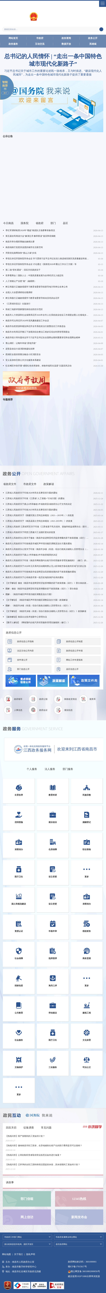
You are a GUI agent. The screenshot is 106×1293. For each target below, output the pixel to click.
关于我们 (18, 1254)
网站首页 (13, 38)
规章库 (92, 699)
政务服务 (13, 44)
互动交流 (39, 44)
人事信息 (18, 710)
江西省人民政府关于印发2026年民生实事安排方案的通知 (31, 493)
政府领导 (18, 699)
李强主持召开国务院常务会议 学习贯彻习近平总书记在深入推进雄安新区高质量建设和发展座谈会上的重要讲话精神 (47, 258)
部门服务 (68, 769)
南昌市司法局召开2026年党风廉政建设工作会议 (27, 321)
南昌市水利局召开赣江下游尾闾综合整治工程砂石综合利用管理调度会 (38, 332)
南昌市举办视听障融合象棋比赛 (20, 242)
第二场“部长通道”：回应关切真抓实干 (23, 270)
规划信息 (68, 710)
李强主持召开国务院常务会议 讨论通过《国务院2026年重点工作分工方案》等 (41, 264)
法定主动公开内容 (25, 651)
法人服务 (50, 769)
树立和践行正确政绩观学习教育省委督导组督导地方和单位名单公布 (37, 287)
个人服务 (32, 769)
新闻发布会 (79, 1217)
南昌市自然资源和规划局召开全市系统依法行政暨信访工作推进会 (36, 326)
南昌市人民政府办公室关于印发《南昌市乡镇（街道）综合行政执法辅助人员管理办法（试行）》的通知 (47, 549)
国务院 (25, 223)
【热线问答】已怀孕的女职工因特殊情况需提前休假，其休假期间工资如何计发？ (43, 1166)
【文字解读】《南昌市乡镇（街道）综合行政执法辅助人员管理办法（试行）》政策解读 (46, 611)
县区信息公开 (72, 669)
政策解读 (48, 484)
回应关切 (11, 1127)
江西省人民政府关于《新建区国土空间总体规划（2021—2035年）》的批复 (40, 515)
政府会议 (43, 710)
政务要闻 (66, 38)
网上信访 (27, 1217)
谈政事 (10, 1182)
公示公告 (8, 136)
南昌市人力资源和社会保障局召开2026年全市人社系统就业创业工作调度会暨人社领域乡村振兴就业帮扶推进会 (47, 315)
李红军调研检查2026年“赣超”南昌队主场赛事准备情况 (30, 230)
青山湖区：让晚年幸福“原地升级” (21, 343)
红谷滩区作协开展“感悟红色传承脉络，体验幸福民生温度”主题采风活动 (38, 366)
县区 (65, 223)
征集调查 (28, 1127)
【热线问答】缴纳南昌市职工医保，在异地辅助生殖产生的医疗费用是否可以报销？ (44, 1147)
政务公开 (92, 38)
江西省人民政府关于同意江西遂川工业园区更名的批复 (30, 532)
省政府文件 (9, 484)
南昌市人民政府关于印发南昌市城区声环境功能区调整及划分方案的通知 (39, 543)
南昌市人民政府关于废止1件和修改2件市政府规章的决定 (31, 555)
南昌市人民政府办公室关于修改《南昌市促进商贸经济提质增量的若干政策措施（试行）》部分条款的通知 (47, 538)
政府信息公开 (14, 632)
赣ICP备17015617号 (77, 1266)
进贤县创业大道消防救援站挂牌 (20, 349)
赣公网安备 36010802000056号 (84, 1271)
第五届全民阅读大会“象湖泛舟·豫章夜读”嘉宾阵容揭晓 (30, 236)
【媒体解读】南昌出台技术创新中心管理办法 (26, 617)
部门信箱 (27, 1199)
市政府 (39, 38)
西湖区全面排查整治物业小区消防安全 (23, 354)
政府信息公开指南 (25, 641)
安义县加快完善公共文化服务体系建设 (23, 360)
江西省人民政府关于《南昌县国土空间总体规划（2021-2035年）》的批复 (39, 521)
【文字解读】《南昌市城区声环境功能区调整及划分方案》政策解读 (37, 600)
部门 (53, 223)
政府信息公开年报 (74, 651)
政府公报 (43, 699)
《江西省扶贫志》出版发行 (18, 304)
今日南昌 (8, 223)
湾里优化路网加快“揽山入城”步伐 (21, 253)
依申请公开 (22, 660)
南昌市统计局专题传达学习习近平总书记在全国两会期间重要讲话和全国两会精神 (43, 337)
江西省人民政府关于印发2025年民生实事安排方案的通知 (31, 510)
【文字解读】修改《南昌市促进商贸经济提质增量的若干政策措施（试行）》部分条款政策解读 (47, 583)
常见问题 (46, 1127)
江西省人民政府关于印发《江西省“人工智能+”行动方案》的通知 (35, 498)
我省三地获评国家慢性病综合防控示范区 (24, 309)
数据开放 (66, 44)
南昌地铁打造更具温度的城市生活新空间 (24, 247)
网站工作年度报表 (74, 660)
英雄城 (92, 44)
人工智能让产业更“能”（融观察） (21, 281)
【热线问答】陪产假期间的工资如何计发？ (25, 1138)
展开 (5, 93)
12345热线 (79, 1199)
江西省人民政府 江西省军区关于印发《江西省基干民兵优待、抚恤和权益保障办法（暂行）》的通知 (47, 527)
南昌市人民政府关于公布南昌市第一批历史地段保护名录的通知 (34, 577)
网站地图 (6, 1254)
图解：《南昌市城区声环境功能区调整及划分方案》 (29, 594)
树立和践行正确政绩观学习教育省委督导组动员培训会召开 (32, 298)
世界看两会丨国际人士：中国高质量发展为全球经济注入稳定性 (34, 275)
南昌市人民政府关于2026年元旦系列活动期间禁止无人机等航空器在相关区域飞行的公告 (46, 566)
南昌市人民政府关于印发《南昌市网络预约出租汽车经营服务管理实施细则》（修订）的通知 (47, 560)
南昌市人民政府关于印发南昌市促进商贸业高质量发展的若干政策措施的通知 (41, 572)
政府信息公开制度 (74, 641)
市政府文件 (29, 484)
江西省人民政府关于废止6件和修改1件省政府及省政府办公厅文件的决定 (39, 504)
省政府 (39, 223)
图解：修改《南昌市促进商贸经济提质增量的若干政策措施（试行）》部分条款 (42, 589)
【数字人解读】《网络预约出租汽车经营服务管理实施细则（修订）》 (38, 622)
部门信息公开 (23, 669)
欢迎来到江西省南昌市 (77, 749)
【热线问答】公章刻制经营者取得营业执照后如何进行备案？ (33, 1157)
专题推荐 (8, 399)
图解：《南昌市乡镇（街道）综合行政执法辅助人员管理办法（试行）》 (39, 605)
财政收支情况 (70, 699)
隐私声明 (30, 1254)
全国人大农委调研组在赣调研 (19, 292)
